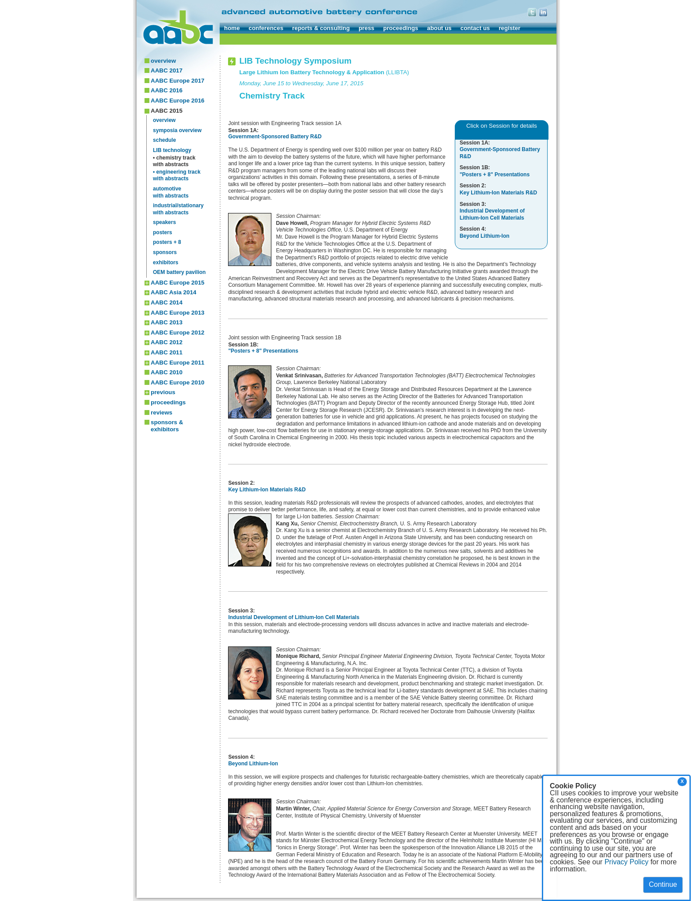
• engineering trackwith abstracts (177, 175)
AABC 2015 (167, 110)
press (366, 28)
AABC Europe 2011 (177, 362)
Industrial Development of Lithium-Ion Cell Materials (293, 617)
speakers (164, 222)
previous (163, 392)
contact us (475, 28)
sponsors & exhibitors (167, 426)
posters (162, 232)
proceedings (400, 28)
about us (439, 28)
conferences (266, 28)
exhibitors (165, 262)
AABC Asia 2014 (173, 292)
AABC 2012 (167, 342)
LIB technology (172, 150)
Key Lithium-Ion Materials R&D (266, 490)
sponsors (165, 252)
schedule (164, 140)
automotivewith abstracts (171, 192)
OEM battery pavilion (179, 272)
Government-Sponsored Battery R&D (274, 136)
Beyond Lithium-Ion (253, 763)
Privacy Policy (627, 862)
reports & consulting (321, 28)
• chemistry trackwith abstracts (174, 161)
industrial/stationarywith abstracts (178, 209)
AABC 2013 (167, 322)
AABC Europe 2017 (177, 80)
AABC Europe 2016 (177, 100)
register (509, 28)
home (232, 28)
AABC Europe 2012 (177, 332)
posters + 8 (167, 242)
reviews (161, 412)
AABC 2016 (167, 90)
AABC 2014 (167, 302)
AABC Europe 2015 (177, 282)
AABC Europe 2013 (177, 312)
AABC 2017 (167, 70)
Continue (663, 884)
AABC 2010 (167, 372)
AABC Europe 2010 (177, 382)
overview (163, 60)
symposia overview (177, 130)
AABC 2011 (167, 352)
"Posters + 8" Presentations (263, 351)
